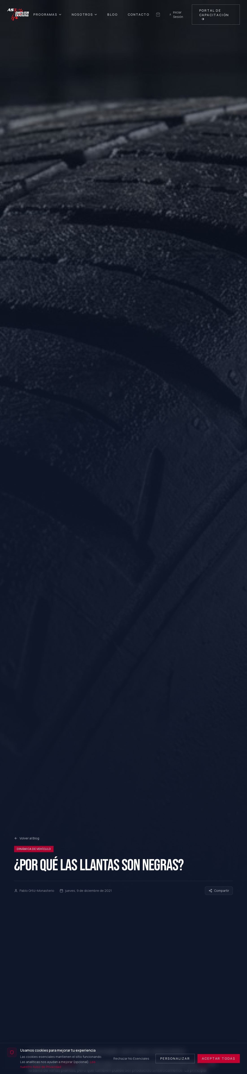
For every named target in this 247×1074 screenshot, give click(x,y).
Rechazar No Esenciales (131, 1058)
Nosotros (85, 14)
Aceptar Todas (218, 1058)
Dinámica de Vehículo (34, 849)
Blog (112, 14)
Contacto (139, 14)
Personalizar (175, 1058)
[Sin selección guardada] (158, 15)
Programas (47, 14)
